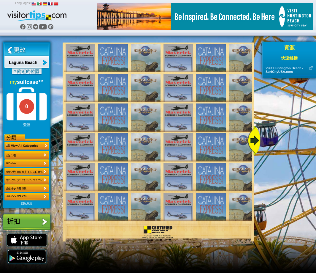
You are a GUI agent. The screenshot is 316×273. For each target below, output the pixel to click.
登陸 (26, 125)
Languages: (23, 3)
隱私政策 (26, 203)
